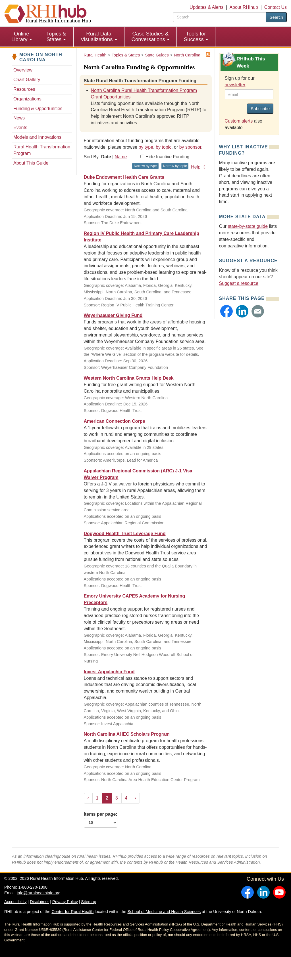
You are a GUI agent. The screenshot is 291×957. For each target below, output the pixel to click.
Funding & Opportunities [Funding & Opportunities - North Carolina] (38, 108)
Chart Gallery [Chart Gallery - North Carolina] (26, 79)
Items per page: (100, 820)
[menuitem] (21, 37)
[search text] (219, 17)
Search (276, 17)
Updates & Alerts (206, 7)
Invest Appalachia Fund (109, 671)
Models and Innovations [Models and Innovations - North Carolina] (37, 137)
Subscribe (260, 108)
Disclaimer (39, 901)
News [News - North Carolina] (19, 117)
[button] (226, 311)
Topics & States (56, 36)
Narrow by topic (175, 166)
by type (146, 147)
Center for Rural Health (72, 911)
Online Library (21, 36)
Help (199, 167)
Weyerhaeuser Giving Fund (113, 315)
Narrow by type (145, 166)
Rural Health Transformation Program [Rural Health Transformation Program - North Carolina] (41, 150)
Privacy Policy (65, 901)
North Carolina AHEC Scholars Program (127, 734)
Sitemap (88, 901)
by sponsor (190, 147)
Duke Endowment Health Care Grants (124, 177)
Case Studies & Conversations (150, 36)
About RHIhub (243, 7)
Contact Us (275, 7)
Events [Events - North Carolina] (20, 127)
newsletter (235, 84)
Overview (22, 70)
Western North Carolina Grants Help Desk (129, 378)
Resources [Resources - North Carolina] (24, 89)
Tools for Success (196, 36)
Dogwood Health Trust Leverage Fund (125, 533)
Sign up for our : (240, 81)
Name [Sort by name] (121, 156)
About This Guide (30, 163)
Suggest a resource (239, 283)
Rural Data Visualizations (99, 36)
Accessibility (15, 901)
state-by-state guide (248, 226)
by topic (163, 147)
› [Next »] (135, 798)
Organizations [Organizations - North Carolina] (27, 98)
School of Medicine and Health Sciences (164, 911)
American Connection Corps (114, 421)
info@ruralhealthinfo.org (39, 893)
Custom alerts (239, 121)
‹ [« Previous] (88, 798)
